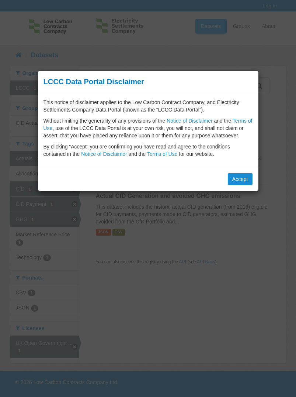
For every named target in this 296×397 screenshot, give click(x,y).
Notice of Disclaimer (189, 121)
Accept (240, 179)
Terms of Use (162, 154)
